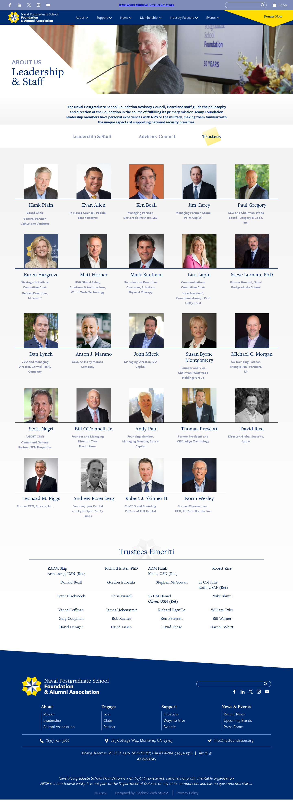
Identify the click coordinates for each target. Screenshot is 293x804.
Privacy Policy (187, 792)
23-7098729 (146, 758)
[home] (35, 17)
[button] (82, 17)
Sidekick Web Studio (152, 792)
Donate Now (273, 16)
